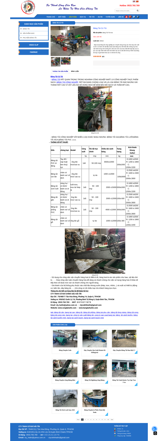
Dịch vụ (83, 17)
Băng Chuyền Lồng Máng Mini (65, 380)
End (112, 419)
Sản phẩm (73, 17)
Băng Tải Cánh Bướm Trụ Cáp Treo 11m (124, 381)
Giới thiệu (62, 17)
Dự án (100, 17)
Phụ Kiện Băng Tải (29, 38)
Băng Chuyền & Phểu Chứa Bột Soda (94, 411)
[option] (56, 62)
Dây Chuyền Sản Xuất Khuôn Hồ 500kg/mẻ (94, 351)
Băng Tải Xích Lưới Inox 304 (65, 410)
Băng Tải (26, 29)
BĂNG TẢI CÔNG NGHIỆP (68, 82)
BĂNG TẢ (56, 80)
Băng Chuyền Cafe (65, 350)
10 (108, 419)
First (78, 419)
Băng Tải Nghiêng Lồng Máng (94, 380)
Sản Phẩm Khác (29, 33)
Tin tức (92, 17)
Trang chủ (50, 17)
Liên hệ (121, 17)
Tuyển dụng (110, 17)
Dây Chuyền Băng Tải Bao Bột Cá (124, 350)
